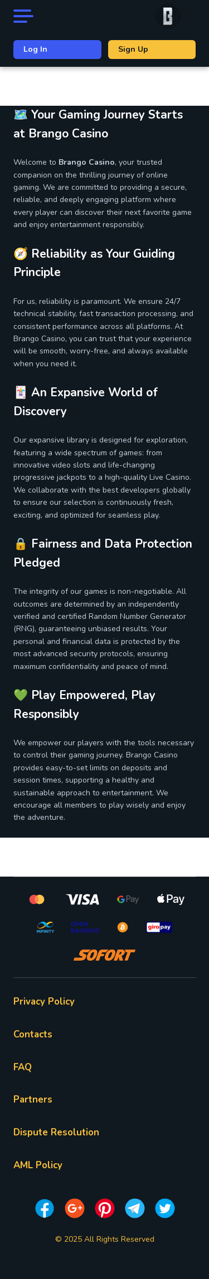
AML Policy (37, 1165)
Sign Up (133, 49)
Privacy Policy (44, 1001)
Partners (32, 1099)
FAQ (22, 1067)
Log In (35, 49)
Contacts (32, 1034)
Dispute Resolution (56, 1132)
